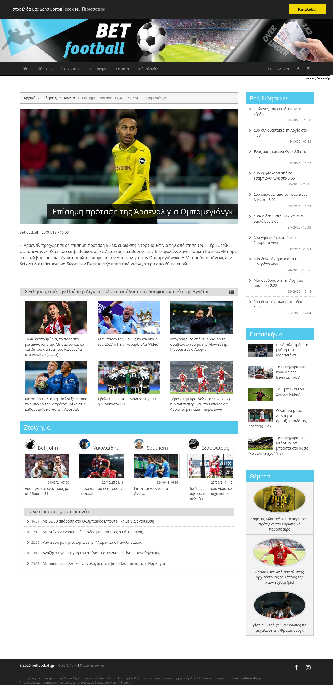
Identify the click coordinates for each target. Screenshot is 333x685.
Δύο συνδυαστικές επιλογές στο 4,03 (279, 136)
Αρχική (30, 97)
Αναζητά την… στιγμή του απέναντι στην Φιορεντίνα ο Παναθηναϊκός (93, 552)
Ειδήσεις (44, 68)
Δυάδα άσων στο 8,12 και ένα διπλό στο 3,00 (279, 222)
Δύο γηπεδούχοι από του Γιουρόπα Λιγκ (279, 243)
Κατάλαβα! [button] (307, 9)
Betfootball (29, 232)
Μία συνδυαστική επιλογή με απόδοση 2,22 (279, 286)
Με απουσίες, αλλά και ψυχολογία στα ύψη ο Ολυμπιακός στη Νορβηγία (95, 563)
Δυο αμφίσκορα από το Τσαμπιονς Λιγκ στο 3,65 (279, 178)
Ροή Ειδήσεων (268, 98)
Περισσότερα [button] (93, 9)
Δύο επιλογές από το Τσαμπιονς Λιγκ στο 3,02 (279, 200)
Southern (150, 444)
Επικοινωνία (278, 68)
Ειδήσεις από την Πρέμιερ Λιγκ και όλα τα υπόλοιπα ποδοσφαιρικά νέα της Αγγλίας (129, 291)
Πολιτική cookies (92, 665)
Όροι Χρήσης (67, 665)
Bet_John (41, 444)
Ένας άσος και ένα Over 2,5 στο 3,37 (279, 157)
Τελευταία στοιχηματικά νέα (58, 511)
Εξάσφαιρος (208, 444)
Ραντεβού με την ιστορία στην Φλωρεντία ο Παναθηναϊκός (84, 542)
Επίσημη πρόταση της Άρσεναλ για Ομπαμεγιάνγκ (124, 97)
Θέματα (122, 68)
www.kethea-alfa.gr (247, 678)
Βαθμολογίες (147, 68)
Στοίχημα (70, 68)
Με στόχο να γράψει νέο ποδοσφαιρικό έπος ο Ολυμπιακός (84, 531)
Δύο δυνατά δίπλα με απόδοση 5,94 (279, 307)
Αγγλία (69, 97)
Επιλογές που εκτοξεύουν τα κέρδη (279, 114)
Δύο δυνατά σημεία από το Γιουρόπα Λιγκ (279, 264)
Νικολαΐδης (98, 444)
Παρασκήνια (97, 68)
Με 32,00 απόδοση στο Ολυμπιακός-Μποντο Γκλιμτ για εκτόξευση (90, 521)
